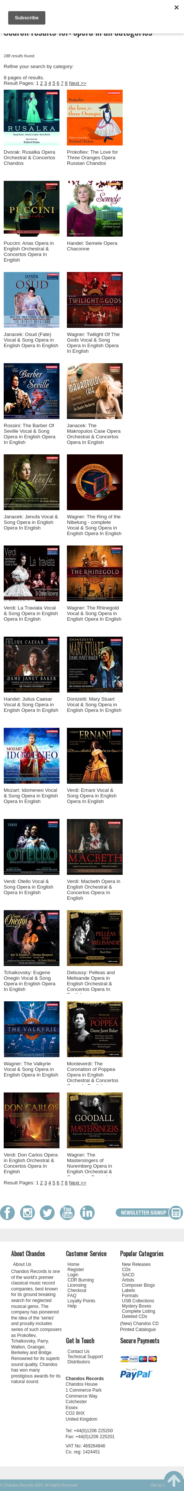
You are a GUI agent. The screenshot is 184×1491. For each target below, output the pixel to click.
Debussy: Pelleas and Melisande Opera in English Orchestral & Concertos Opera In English (91, 984)
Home (74, 1264)
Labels (128, 1290)
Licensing (77, 1285)
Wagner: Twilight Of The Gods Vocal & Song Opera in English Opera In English (93, 343)
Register (76, 1269)
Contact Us (79, 1351)
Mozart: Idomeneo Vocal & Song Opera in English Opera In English (31, 795)
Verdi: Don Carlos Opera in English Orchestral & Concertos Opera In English (31, 1163)
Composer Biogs (138, 1285)
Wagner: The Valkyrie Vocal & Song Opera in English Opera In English (31, 1069)
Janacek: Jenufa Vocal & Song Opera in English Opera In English (31, 522)
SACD (128, 1274)
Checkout (77, 1290)
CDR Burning (81, 1280)
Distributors (79, 1361)
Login (73, 1274)
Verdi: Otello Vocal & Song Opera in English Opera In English (28, 887)
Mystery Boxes (136, 1306)
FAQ (72, 1295)
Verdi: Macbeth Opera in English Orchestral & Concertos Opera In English (93, 890)
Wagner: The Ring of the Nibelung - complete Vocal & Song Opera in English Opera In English (94, 525)
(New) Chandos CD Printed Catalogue (139, 1326)
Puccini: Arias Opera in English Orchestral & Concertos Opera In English (29, 251)
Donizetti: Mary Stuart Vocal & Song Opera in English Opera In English (94, 704)
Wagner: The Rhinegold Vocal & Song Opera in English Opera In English (94, 613)
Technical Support (85, 1356)
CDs (126, 1269)
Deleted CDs (134, 1316)
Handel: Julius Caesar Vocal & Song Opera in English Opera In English (31, 704)
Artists (128, 1280)
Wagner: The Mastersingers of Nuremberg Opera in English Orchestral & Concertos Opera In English (89, 1169)
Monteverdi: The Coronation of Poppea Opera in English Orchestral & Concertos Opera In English (93, 1075)
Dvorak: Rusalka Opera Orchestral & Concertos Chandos (29, 157)
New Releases (136, 1264)
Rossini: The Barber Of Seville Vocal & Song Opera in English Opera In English (29, 434)
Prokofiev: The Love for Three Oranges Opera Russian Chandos (92, 157)
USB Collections (138, 1300)
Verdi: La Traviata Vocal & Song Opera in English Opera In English (31, 613)
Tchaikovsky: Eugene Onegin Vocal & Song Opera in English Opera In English (29, 981)
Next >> (78, 83)
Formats (130, 1295)
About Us (22, 1264)
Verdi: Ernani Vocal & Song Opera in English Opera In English (91, 795)
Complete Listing (138, 1311)
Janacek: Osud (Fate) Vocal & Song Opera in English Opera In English (31, 340)
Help (72, 1306)
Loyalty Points (82, 1300)
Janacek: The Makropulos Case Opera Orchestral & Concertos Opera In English (93, 434)
